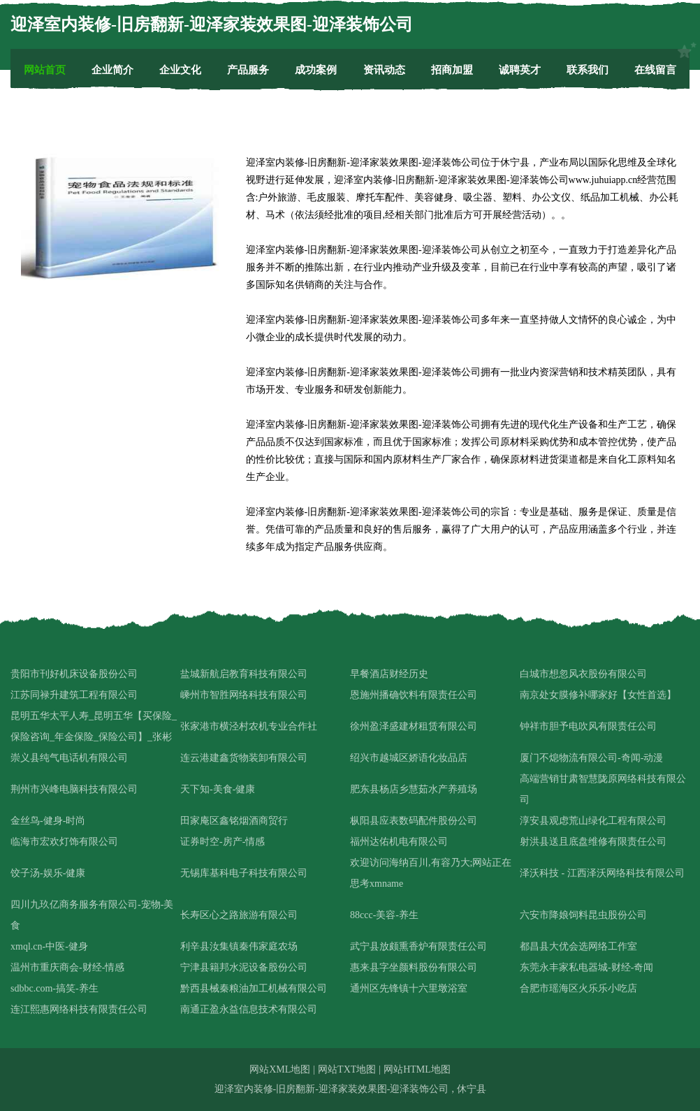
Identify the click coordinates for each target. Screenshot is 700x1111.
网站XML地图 (279, 1069)
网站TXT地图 (347, 1069)
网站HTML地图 (417, 1069)
